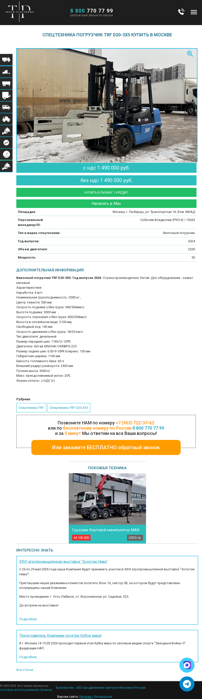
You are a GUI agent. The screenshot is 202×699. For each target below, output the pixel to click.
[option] (107, 108)
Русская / (86, 696)
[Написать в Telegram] (186, 683)
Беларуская (103, 696)
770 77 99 (91, 11)
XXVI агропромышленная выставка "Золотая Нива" (63, 561)
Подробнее (28, 619)
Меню (194, 12)
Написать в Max (106, 203)
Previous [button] (23, 114)
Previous (75, 507)
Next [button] (190, 114)
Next (139, 507)
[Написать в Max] (186, 665)
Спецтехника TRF (31, 408)
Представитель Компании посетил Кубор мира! (60, 635)
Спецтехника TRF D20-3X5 (69, 408)
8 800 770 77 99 (148, 428)
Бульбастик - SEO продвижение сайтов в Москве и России (101, 687)
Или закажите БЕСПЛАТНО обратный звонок (106, 447)
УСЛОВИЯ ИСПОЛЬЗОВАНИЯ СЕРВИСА (26, 690)
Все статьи (24, 670)
